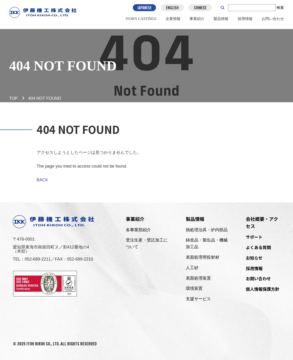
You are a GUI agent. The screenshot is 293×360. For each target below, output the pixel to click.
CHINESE (200, 9)
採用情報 (244, 21)
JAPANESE (144, 9)
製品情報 (220, 21)
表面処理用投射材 (202, 257)
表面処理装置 (198, 278)
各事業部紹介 (138, 230)
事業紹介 (197, 21)
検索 (280, 9)
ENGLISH (172, 9)
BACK (42, 180)
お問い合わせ (273, 21)
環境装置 (194, 288)
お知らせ (254, 258)
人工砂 (192, 267)
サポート (254, 237)
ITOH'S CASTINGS (141, 21)
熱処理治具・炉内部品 (207, 230)
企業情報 (172, 21)
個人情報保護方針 (262, 289)
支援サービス (198, 299)
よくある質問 (258, 247)
